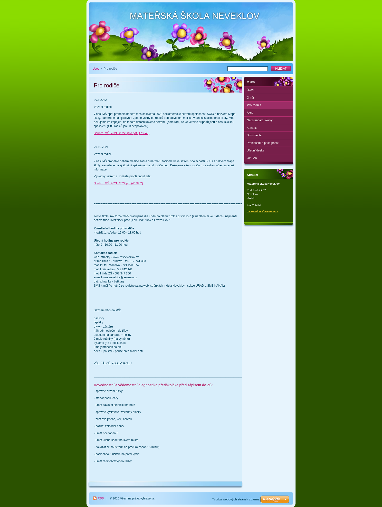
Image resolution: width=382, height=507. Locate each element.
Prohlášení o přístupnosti (263, 143)
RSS (101, 498)
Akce (250, 112)
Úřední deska (255, 150)
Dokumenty (254, 135)
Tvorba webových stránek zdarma (235, 499)
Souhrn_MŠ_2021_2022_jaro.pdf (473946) (121, 133)
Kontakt (252, 128)
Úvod (96, 68)
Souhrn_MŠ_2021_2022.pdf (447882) (118, 183)
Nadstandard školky (259, 120)
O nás (251, 97)
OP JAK (252, 158)
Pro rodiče (254, 105)
